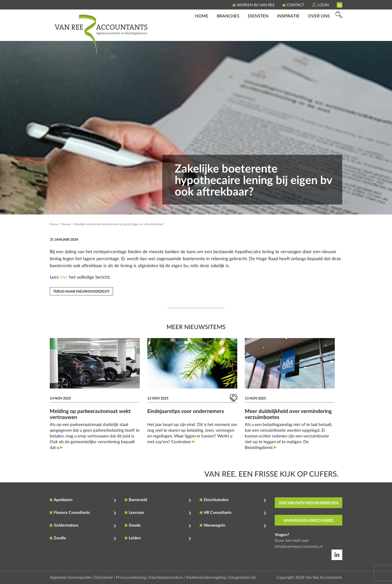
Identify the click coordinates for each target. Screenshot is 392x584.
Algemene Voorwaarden (71, 578)
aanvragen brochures (309, 521)
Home (201, 34)
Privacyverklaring (131, 578)
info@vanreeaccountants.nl (299, 547)
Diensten (258, 34)
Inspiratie (288, 34)
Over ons (319, 34)
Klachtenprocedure (166, 578)
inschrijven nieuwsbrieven (308, 503)
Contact (295, 5)
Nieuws (66, 224)
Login (323, 5)
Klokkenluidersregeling (206, 578)
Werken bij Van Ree (256, 5)
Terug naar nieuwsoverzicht (81, 291)
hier (64, 277)
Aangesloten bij (242, 578)
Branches (228, 34)
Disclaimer (103, 578)
